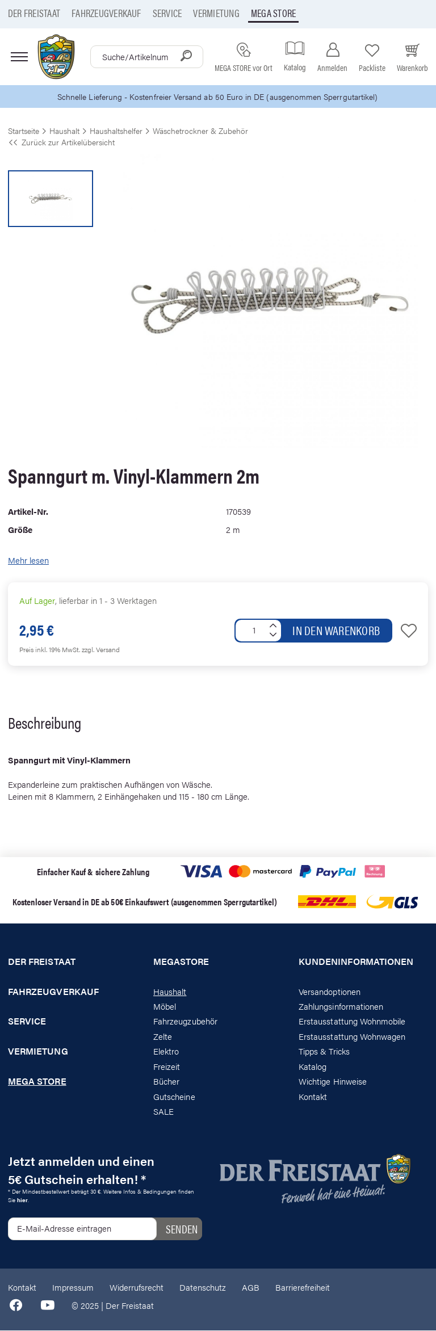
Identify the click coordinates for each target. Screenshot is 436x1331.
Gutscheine (174, 1097)
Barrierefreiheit (302, 1288)
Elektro (166, 1052)
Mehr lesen (28, 561)
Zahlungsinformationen (341, 1007)
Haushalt (169, 992)
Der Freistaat (34, 13)
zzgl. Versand (101, 650)
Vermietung (216, 13)
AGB (250, 1288)
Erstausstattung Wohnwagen (352, 1037)
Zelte (162, 1037)
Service (167, 13)
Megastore (181, 962)
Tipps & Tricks (324, 1052)
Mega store (273, 13)
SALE (163, 1112)
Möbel (164, 1007)
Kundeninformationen (356, 962)
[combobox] (146, 56)
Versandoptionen (329, 992)
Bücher (166, 1082)
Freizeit (166, 1067)
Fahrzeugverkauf (106, 13)
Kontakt (313, 1097)
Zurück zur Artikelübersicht (61, 142)
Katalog (312, 1067)
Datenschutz (202, 1288)
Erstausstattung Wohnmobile (352, 1022)
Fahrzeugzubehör (185, 1022)
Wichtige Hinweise (333, 1082)
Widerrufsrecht (137, 1288)
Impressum (73, 1288)
